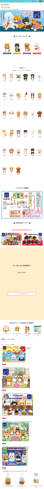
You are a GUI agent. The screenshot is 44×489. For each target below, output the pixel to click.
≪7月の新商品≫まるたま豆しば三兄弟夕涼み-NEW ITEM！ (15, 471)
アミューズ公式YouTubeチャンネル (22, 293)
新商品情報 (4, 364)
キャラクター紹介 (7, 9)
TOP (2, 9)
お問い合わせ (29, 1)
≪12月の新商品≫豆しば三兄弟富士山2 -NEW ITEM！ (14, 367)
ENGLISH (25, 1)
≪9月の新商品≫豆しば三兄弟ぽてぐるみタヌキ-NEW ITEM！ (15, 446)
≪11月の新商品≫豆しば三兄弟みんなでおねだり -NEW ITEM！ (16, 393)
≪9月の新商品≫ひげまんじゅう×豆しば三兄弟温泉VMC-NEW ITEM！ (17, 421)
